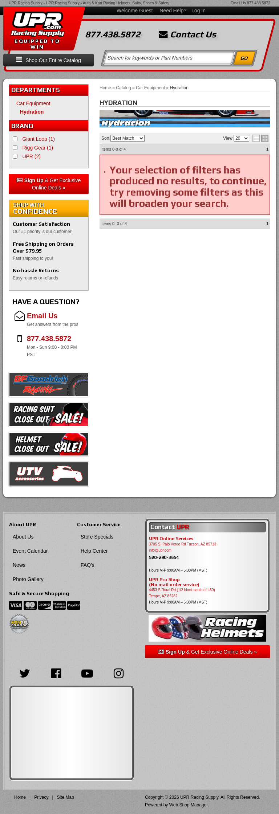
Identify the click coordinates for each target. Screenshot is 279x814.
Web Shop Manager (188, 804)
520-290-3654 (164, 557)
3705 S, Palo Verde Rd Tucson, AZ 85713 (182, 544)
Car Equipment (33, 103)
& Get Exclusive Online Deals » (49, 184)
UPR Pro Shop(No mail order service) (174, 582)
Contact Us (187, 34)
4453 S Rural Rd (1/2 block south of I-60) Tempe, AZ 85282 (182, 593)
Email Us (238, 3)
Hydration (32, 112)
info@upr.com (160, 550)
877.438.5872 (258, 3)
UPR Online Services (171, 538)
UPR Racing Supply (26, 3)
